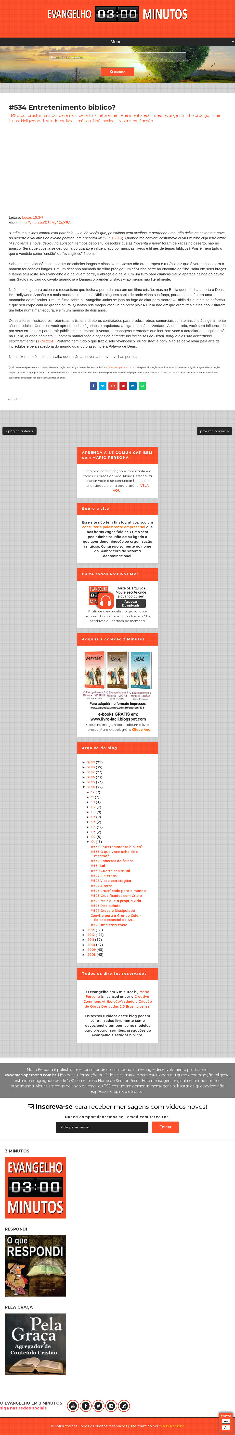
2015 (91, 782)
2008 (92, 954)
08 (93, 812)
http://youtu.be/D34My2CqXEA (46, 222)
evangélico (174, 115)
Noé (96, 120)
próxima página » (214, 431)
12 (93, 792)
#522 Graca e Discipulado (113, 910)
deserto (86, 115)
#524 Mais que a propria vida (116, 901)
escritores (153, 115)
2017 (91, 772)
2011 (91, 939)
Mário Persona (171, 1426)
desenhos (68, 115)
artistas (35, 115)
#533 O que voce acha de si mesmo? (115, 854)
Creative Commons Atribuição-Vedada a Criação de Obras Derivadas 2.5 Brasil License (117, 1001)
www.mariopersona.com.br (121, 367)
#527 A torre (101, 886)
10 (93, 802)
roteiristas (128, 120)
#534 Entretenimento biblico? (117, 847)
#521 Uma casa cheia (109, 925)
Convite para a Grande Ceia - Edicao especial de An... (116, 917)
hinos (14, 120)
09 (93, 807)
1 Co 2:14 (45, 341)
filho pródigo (197, 115)
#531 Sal (98, 866)
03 (93, 832)
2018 (91, 767)
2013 (91, 930)
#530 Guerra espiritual (110, 871)
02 (93, 837)
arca (21, 115)
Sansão (146, 120)
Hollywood (30, 120)
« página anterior (19, 431)
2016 (91, 777)
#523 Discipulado (105, 906)
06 (93, 822)
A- (225, 1427)
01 (93, 841)
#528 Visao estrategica (111, 881)
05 (94, 827)
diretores (103, 115)
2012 (91, 935)
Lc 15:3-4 (114, 238)
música (84, 120)
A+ (226, 1421)
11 (93, 797)
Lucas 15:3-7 (32, 217)
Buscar (117, 72)
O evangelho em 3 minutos (109, 992)
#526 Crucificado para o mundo (118, 891)
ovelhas (110, 120)
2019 (91, 762)
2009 (92, 950)
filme (215, 115)
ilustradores (53, 120)
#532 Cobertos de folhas (112, 861)
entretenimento (128, 115)
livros (71, 120)
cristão (50, 115)
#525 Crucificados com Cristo (116, 895)
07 (93, 817)
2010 (91, 945)
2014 (91, 787)
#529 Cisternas (104, 876)
